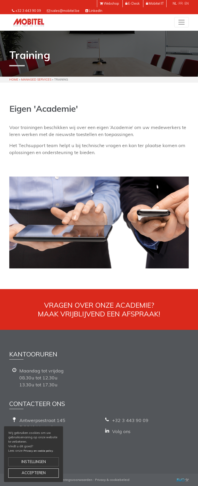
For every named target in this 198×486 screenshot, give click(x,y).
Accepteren (34, 473)
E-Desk (134, 3)
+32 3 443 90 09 (28, 11)
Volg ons (121, 431)
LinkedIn (95, 11)
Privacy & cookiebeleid (112, 480)
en (187, 3)
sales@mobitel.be (65, 11)
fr (181, 3)
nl (175, 3)
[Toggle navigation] (181, 22)
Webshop (111, 3)
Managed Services (36, 79)
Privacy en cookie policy (38, 450)
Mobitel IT (156, 3)
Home (13, 79)
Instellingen (33, 461)
